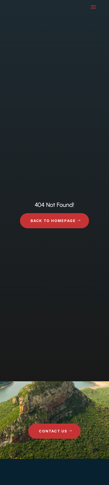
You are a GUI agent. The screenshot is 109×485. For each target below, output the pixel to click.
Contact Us (53, 431)
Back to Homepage (53, 220)
